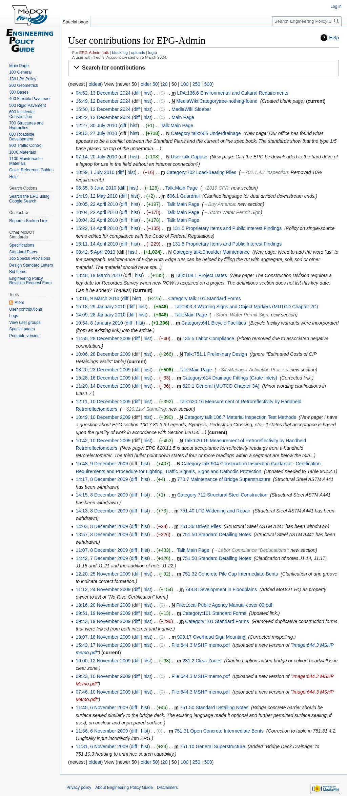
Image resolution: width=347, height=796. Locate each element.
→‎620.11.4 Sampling (144, 409)
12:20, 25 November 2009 (103, 574)
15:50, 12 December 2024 (103, 109)
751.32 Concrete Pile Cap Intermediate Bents (230, 574)
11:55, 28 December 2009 (103, 338)
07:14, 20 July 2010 (96, 156)
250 (196, 84)
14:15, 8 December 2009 (102, 495)
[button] (203, 68)
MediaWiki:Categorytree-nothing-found (217, 101)
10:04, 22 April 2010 (97, 212)
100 (184, 84)
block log (120, 52)
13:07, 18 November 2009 (103, 637)
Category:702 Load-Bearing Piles (201, 172)
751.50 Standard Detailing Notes (217, 534)
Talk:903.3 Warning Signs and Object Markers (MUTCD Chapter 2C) (246, 306)
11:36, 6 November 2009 (102, 731)
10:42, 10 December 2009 (103, 440)
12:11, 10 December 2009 (103, 401)
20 (165, 84)
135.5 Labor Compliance (208, 338)
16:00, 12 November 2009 (103, 660)
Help (334, 37)
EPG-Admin (89, 52)
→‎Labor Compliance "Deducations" (250, 550)
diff (137, 93)
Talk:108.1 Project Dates (201, 275)
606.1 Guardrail (183, 196)
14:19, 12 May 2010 (97, 196)
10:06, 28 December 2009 (103, 354)
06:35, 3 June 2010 (96, 188)
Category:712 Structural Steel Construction (222, 495)
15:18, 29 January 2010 (100, 306)
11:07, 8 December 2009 (102, 550)
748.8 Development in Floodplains (221, 589)
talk (106, 52)
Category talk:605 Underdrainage (206, 133)
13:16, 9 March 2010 (97, 298)
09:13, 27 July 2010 (96, 133)
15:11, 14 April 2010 (97, 244)
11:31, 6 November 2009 (102, 746)
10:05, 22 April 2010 (97, 204)
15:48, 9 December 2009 (102, 463)
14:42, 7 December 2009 (102, 558)
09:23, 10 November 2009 (103, 676)
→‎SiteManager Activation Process (252, 369)
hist (147, 93)
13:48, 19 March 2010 (99, 275)
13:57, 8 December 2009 (102, 534)
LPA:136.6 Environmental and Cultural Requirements (232, 93)
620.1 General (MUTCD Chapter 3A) (221, 386)
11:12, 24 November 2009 (103, 589)
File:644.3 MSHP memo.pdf (200, 645)
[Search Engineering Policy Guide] (307, 21)
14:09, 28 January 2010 (100, 314)
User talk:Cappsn (189, 156)
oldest (94, 84)
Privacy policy (78, 787)
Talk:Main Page (177, 125)
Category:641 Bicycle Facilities (213, 323)
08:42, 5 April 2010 (95, 252)
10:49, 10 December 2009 (103, 417)
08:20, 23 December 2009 (103, 369)
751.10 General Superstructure (212, 746)
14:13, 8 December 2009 (102, 510)
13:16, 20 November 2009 (103, 605)
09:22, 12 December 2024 (103, 117)
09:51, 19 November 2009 (103, 613)
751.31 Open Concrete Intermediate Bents (219, 731)
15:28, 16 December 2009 (103, 378)
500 (208, 84)
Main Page (182, 117)
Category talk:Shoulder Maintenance (211, 252)
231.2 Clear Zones (202, 660)
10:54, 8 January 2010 (99, 323)
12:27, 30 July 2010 (96, 125)
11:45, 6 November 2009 (102, 707)
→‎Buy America (219, 204)
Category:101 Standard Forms (214, 613)
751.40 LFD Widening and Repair (215, 510)
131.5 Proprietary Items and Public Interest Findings (227, 228)
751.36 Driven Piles (200, 526)
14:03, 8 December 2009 (102, 526)
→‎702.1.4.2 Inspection (264, 172)
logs (152, 52)
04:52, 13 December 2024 (103, 93)
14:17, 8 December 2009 (102, 479)
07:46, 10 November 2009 (103, 692)
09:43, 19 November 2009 (103, 621)
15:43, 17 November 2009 (103, 645)
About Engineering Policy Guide (123, 787)
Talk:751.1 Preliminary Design (215, 354)
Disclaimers (167, 787)
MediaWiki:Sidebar (191, 109)
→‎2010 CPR (215, 188)
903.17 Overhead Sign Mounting (211, 637)
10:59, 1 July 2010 (95, 172)
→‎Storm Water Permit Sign (232, 212)
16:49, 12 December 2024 (103, 101)
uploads (138, 52)
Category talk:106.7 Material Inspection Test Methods (240, 417)
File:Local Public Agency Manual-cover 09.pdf (224, 605)
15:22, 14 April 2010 (97, 228)
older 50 (149, 84)
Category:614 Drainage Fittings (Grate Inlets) (230, 378)
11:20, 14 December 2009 (103, 386)
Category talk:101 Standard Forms (204, 298)
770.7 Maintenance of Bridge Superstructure (223, 479)
